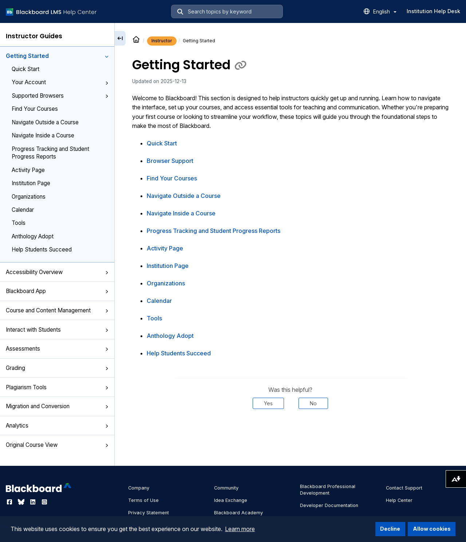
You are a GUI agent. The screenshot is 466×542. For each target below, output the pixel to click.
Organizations (29, 196)
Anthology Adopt (33, 236)
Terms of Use (143, 500)
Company (138, 488)
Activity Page (28, 170)
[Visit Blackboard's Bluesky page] (21, 502)
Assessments (57, 348)
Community (226, 488)
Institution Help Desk (433, 11)
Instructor (161, 40)
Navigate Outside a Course (45, 122)
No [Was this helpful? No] (313, 403)
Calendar (23, 209)
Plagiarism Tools (57, 387)
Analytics (57, 425)
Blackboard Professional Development (327, 490)
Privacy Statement (148, 512)
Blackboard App (57, 291)
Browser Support (170, 160)
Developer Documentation (329, 505)
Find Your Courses (35, 108)
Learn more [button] (240, 529)
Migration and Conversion (57, 406)
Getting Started (57, 55)
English (384, 11)
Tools (18, 222)
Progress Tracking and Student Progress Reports (50, 152)
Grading (57, 367)
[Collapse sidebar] (120, 38)
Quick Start (25, 69)
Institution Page (31, 183)
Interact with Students (57, 329)
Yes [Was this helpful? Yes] (268, 403)
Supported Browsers (60, 95)
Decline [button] (390, 529)
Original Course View (57, 444)
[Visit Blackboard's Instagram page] (44, 502)
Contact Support (404, 488)
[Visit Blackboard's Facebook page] (10, 502)
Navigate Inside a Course (43, 135)
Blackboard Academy (238, 512)
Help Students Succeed (42, 249)
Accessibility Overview (57, 272)
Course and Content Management (57, 310)
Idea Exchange (230, 500)
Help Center (399, 500)
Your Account (60, 82)
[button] (106, 56)
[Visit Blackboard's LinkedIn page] (33, 502)
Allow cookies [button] (432, 529)
